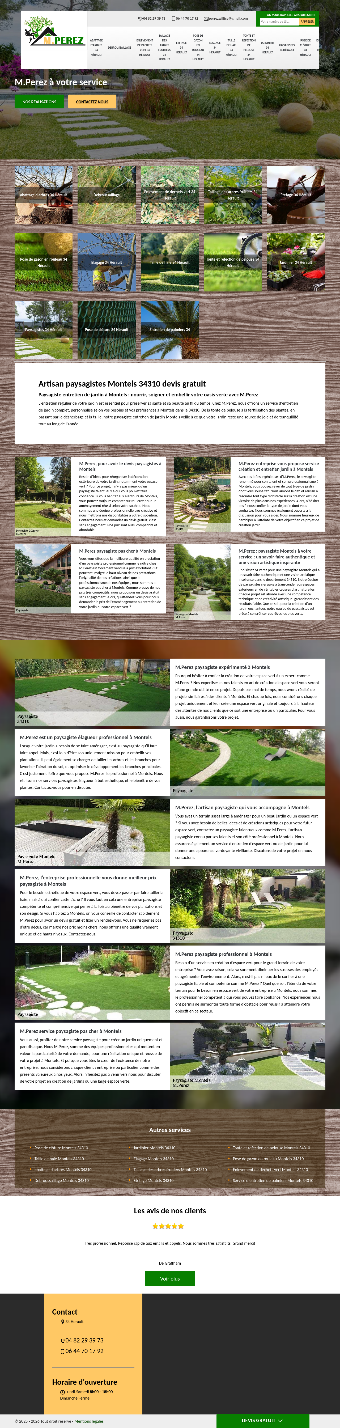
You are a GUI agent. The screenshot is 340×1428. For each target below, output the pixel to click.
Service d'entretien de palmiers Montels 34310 (273, 1180)
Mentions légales (89, 1421)
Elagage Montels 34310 (154, 1158)
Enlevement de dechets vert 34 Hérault (145, 48)
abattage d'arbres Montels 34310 (63, 1169)
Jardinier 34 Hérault (267, 47)
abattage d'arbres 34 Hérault (96, 48)
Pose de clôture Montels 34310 (61, 1147)
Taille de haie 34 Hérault (231, 48)
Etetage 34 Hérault (181, 47)
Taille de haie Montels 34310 (59, 1158)
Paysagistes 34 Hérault (287, 48)
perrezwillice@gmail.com (225, 18)
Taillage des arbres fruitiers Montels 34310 (170, 1169)
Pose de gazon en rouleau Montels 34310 (268, 1158)
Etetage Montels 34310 (153, 1180)
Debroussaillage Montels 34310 (62, 1180)
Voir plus (170, 1278)
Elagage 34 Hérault (214, 47)
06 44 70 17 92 (184, 18)
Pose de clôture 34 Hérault (305, 48)
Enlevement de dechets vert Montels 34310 (270, 1169)
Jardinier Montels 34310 (154, 1147)
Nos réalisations (39, 101)
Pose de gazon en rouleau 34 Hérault (198, 47)
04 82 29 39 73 (151, 18)
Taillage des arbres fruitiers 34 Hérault (164, 47)
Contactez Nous (92, 101)
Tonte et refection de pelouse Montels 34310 (271, 1147)
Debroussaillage (119, 47)
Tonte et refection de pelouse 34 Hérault (249, 47)
